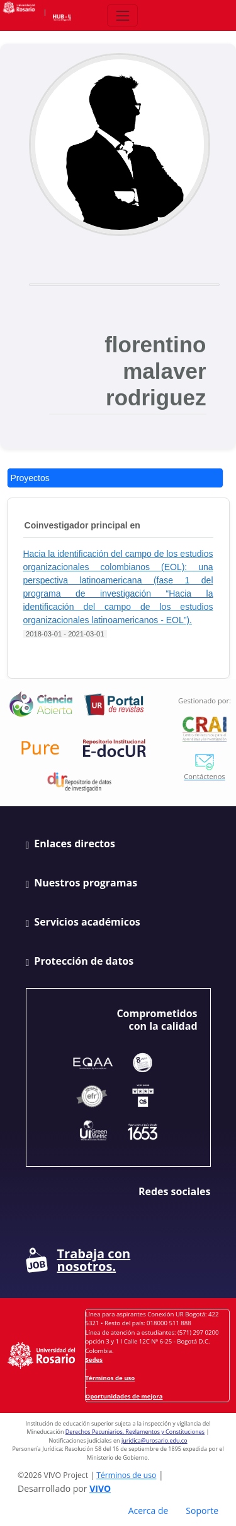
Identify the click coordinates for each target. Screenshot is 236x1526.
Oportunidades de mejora (124, 1396)
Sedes (94, 1360)
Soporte (202, 1511)
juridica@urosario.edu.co (154, 1440)
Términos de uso (110, 1378)
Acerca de (148, 1511)
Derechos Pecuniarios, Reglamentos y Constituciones (135, 1432)
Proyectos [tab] (30, 478)
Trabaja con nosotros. (78, 1260)
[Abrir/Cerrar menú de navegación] (122, 15)
